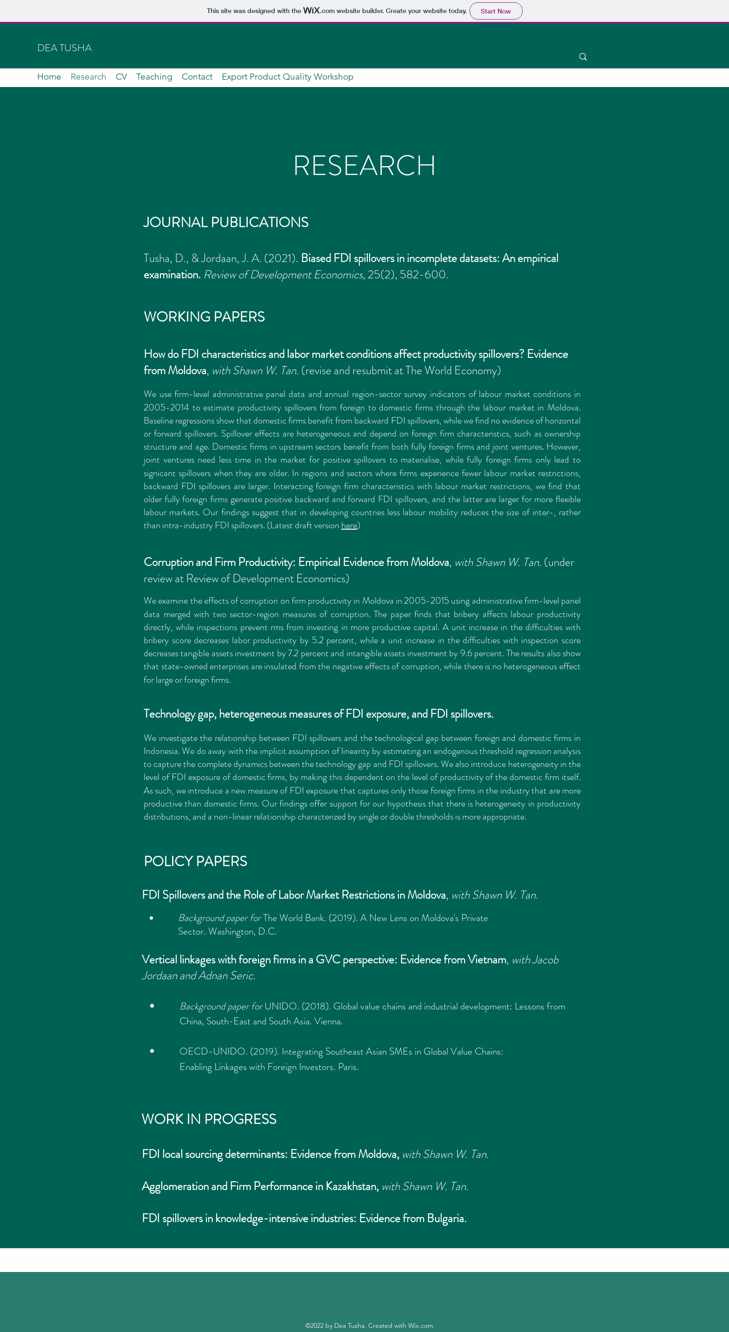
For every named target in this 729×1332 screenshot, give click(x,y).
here (349, 525)
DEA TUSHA (64, 47)
